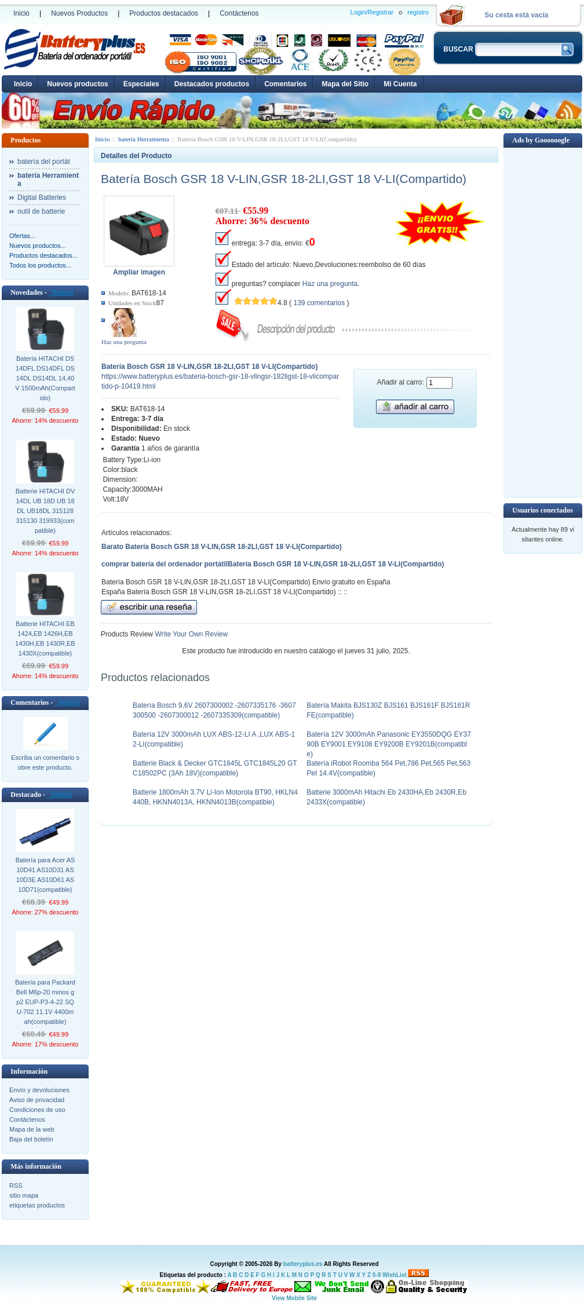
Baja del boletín (31, 1139)
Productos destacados (163, 13)
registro (418, 12)
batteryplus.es (303, 1264)
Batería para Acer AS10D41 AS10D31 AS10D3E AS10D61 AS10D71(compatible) (45, 875)
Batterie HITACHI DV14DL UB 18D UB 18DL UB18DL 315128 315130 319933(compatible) (45, 511)
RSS (16, 1185)
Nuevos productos (77, 84)
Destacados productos (211, 84)
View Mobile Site (294, 1298)
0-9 (377, 1275)
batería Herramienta (143, 139)
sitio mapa (23, 1195)
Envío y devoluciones (39, 1089)
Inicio (21, 13)
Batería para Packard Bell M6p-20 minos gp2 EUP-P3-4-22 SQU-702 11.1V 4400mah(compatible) (45, 1002)
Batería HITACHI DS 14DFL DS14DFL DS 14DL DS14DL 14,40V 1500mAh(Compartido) (45, 378)
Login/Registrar (372, 12)
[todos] (61, 292)
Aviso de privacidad (36, 1099)
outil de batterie (41, 211)
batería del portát (43, 162)
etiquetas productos (37, 1205)
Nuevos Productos (79, 13)
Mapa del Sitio (345, 84)
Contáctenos (239, 13)
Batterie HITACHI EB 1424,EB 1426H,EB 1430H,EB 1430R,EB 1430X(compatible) (45, 638)
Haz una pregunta (124, 341)
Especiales (141, 84)
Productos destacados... (43, 255)
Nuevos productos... (37, 245)
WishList (394, 1275)
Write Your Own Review (190, 634)
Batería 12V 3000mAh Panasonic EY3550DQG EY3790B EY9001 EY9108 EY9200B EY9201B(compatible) (388, 744)
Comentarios (285, 84)
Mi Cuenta (400, 84)
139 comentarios (319, 303)
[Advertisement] (542, 321)
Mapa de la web (31, 1129)
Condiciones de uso (37, 1109)
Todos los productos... (40, 265)
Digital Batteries (41, 197)
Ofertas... (22, 235)
